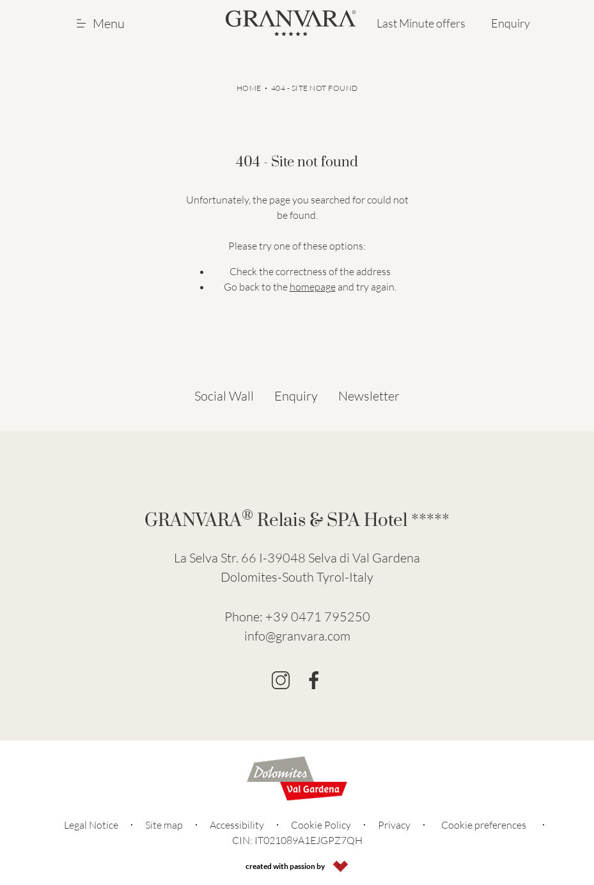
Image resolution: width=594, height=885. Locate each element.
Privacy (394, 824)
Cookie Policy (321, 824)
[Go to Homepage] (291, 23)
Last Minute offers (421, 23)
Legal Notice (91, 824)
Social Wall (224, 396)
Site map (164, 824)
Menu (101, 23)
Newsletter (369, 396)
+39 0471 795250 (317, 617)
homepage (313, 286)
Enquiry (510, 23)
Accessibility (237, 824)
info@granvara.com (297, 636)
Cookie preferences (483, 824)
